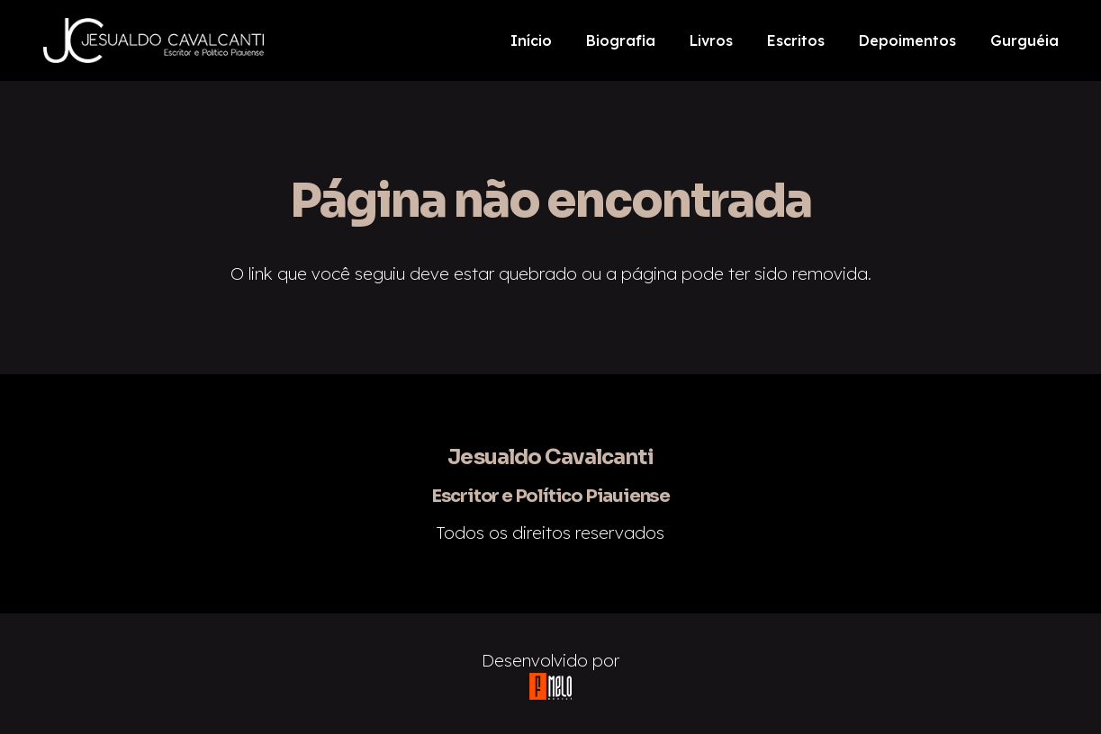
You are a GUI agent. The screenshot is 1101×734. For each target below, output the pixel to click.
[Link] (154, 40)
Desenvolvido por (550, 660)
